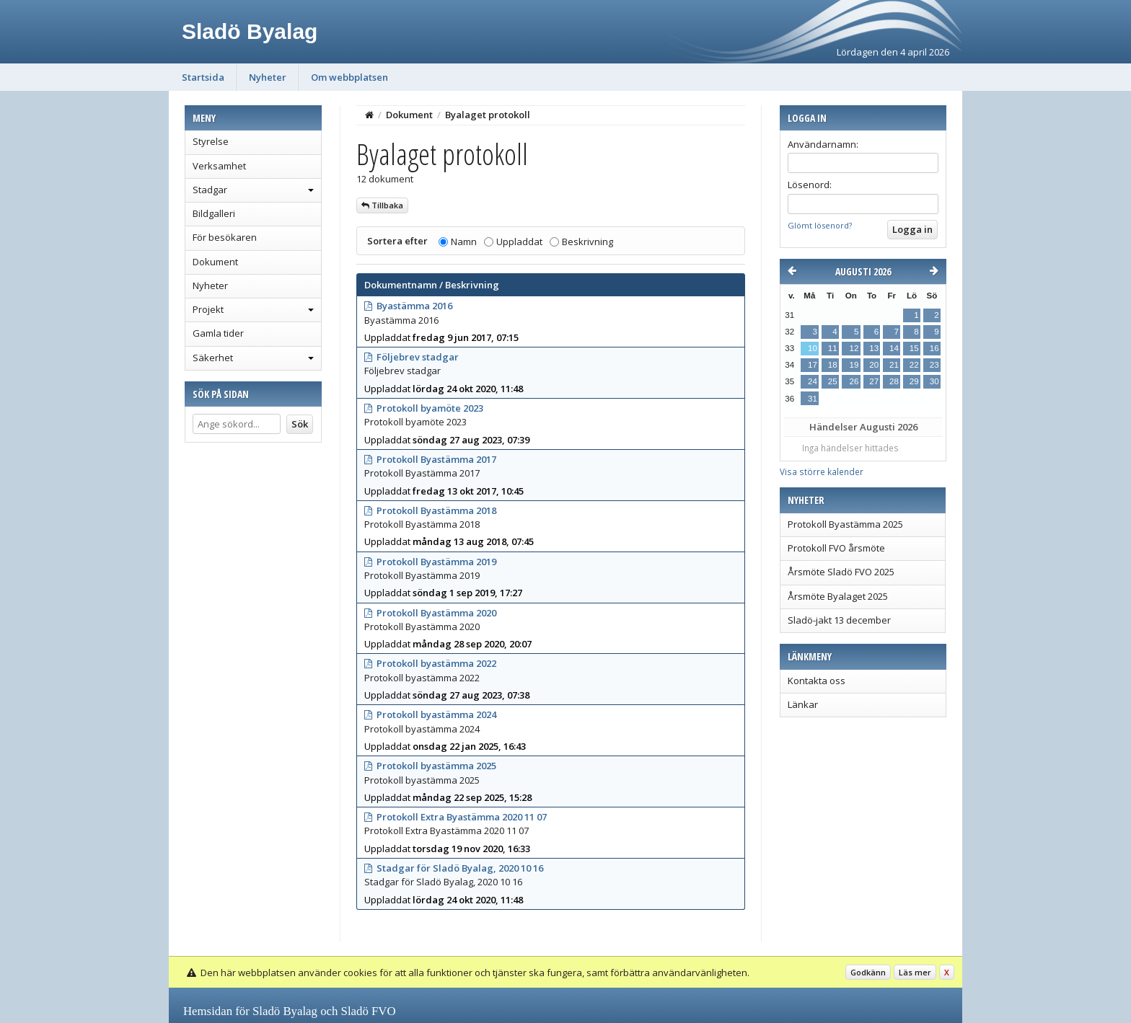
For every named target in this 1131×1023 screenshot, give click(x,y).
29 (914, 381)
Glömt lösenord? (820, 225)
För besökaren (225, 237)
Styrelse (211, 141)
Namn (464, 241)
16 (934, 348)
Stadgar (210, 189)
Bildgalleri (214, 213)
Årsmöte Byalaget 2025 (838, 596)
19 (853, 364)
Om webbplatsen (349, 77)
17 (812, 364)
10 (812, 348)
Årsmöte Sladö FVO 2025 (841, 571)
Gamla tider (218, 333)
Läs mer (915, 972)
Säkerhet (213, 357)
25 (832, 381)
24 (812, 381)
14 (894, 348)
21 (894, 364)
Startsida (203, 77)
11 (832, 348)
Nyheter (267, 77)
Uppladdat (519, 241)
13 (874, 348)
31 (812, 398)
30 (934, 381)
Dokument (215, 261)
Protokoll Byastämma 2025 (845, 524)
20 (874, 364)
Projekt (208, 309)
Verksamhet (219, 165)
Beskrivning (587, 241)
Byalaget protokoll (487, 114)
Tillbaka (382, 205)
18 (832, 364)
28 (894, 381)
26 (853, 381)
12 (853, 348)
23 (934, 364)
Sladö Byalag (249, 31)
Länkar (803, 704)
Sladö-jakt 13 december (839, 620)
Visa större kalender (821, 471)
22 (914, 364)
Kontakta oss (816, 680)
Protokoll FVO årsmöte (836, 547)
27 (874, 381)
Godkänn (868, 972)
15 (914, 348)
